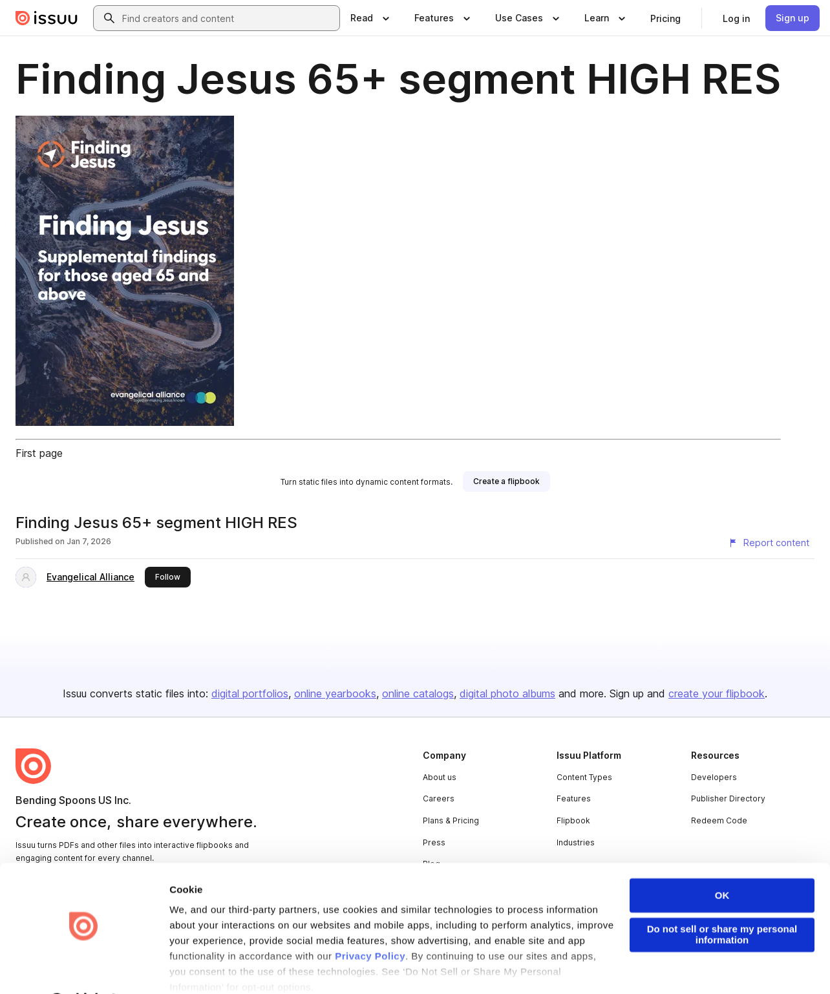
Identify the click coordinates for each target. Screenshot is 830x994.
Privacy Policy (370, 922)
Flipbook (573, 820)
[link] (665, 18)
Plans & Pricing (451, 820)
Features (574, 798)
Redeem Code (719, 820)
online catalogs (418, 693)
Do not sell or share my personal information (722, 901)
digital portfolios (249, 693)
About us (439, 777)
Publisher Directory (728, 798)
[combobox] (228, 18)
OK (722, 861)
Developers (714, 777)
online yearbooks (335, 693)
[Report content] (768, 543)
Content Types (584, 777)
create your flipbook (716, 693)
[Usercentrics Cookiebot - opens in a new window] (83, 968)
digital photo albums (507, 693)
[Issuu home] (46, 18)
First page (39, 453)
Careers (438, 798)
